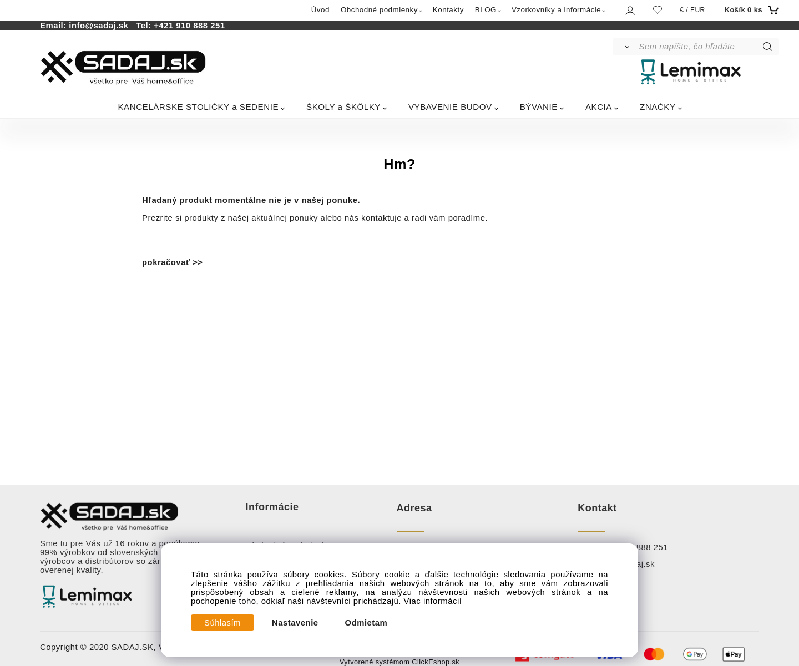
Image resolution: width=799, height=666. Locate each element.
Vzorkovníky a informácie (556, 10)
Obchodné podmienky (379, 10)
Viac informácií (433, 601)
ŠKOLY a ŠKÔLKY (343, 106)
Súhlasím (222, 622)
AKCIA (598, 106)
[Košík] (750, 10)
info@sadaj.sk (101, 25)
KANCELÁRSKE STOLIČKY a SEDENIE (198, 106)
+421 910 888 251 (189, 25)
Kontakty (448, 10)
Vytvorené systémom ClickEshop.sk (399, 662)
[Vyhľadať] (625, 46)
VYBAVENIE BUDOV (450, 106)
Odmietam (366, 622)
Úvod (320, 10)
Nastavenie (295, 622)
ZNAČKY (658, 106)
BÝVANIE (539, 106)
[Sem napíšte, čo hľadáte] (708, 46)
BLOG (486, 10)
